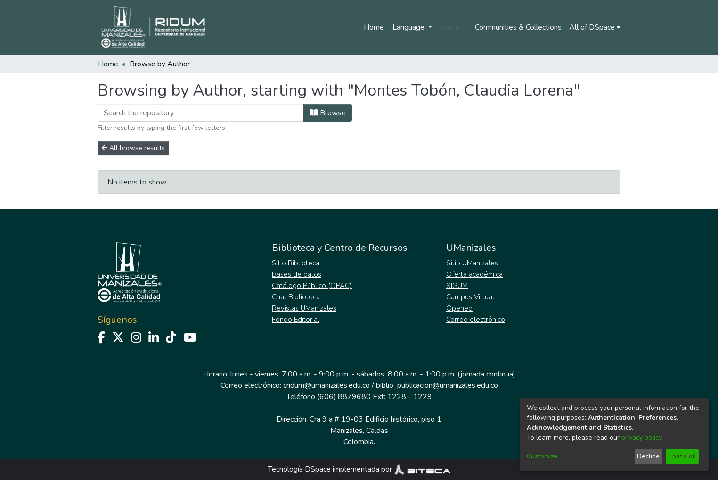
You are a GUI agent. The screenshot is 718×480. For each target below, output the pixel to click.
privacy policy (641, 437)
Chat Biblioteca (296, 297)
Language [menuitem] (409, 27)
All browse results (133, 148)
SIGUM (457, 285)
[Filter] (201, 113)
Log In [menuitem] (451, 27)
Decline (648, 456)
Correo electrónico (475, 319)
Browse (328, 113)
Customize (542, 456)
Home (374, 27)
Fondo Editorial (295, 319)
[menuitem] (594, 27)
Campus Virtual (470, 297)
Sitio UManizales (472, 263)
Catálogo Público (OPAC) (312, 285)
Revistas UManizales (304, 308)
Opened (459, 308)
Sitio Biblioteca (295, 263)
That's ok (682, 456)
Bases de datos (296, 274)
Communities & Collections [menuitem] (518, 27)
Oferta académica (474, 274)
